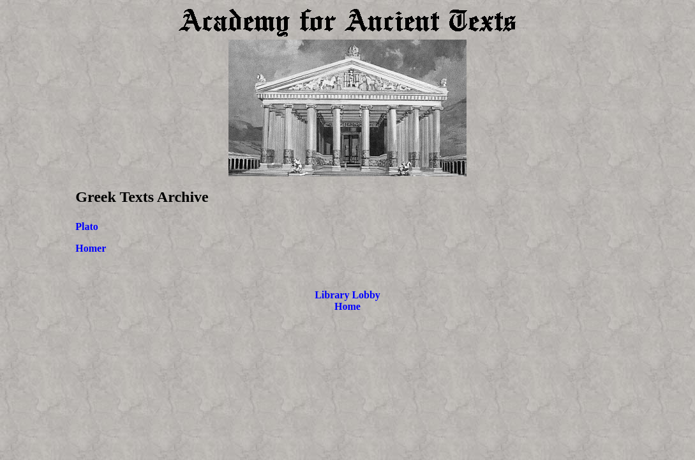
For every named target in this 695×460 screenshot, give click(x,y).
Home (347, 306)
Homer (90, 248)
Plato (86, 226)
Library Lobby (347, 294)
